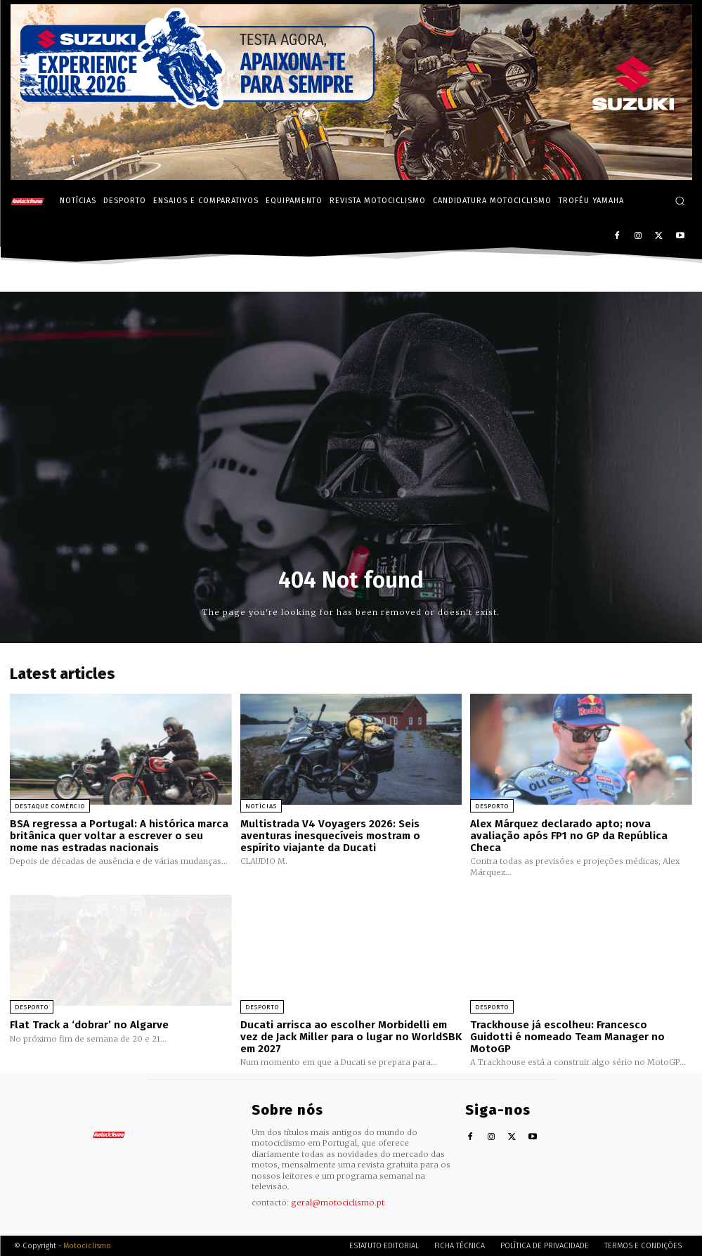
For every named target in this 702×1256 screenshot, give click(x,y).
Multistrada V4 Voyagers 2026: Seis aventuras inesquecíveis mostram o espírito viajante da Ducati (330, 835)
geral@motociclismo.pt (337, 1202)
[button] (680, 200)
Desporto (492, 806)
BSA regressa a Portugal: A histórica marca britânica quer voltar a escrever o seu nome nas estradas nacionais (119, 835)
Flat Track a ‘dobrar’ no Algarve (89, 1024)
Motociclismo (87, 1245)
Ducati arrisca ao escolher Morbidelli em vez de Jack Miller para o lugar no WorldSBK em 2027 (351, 1036)
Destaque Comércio (50, 806)
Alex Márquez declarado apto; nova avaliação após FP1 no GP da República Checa (569, 835)
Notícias (261, 806)
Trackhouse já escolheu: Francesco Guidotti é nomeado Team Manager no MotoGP (580, 1030)
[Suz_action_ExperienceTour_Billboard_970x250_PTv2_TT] (351, 176)
